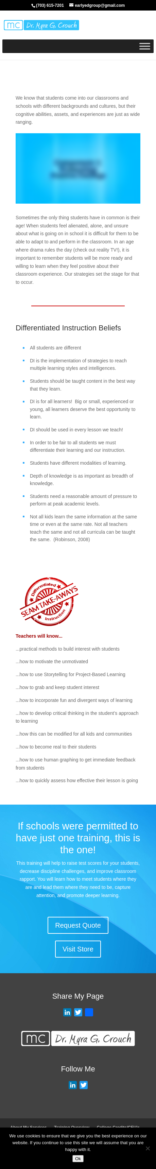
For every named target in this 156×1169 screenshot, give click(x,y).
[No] (147, 1148)
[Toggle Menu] (144, 46)
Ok (78, 1158)
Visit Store (78, 949)
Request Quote (78, 925)
